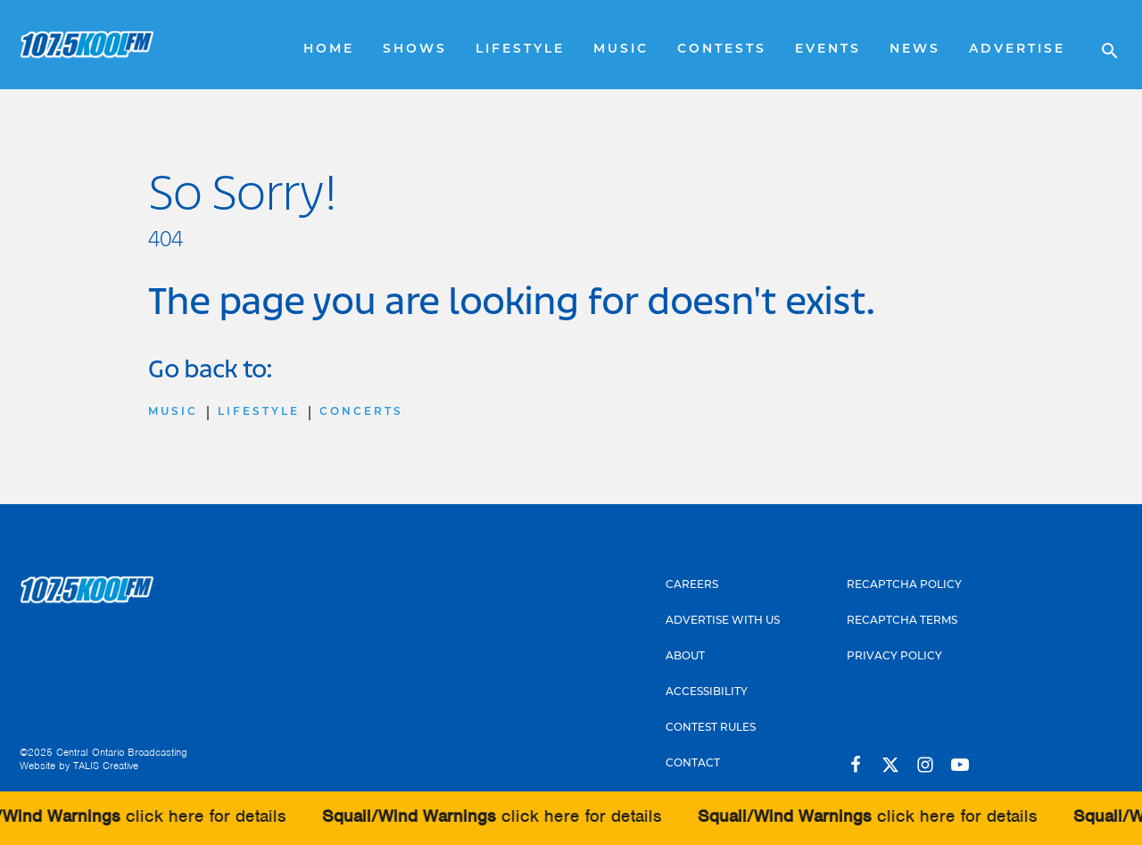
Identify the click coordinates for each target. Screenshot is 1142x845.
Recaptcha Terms (902, 621)
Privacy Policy (894, 656)
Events (828, 49)
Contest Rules (711, 728)
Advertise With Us (723, 621)
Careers (692, 585)
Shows (415, 49)
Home (328, 49)
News (915, 49)
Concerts (361, 412)
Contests (721, 49)
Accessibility (707, 692)
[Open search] (1101, 44)
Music (621, 49)
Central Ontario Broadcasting (121, 752)
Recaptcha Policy (904, 585)
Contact (693, 763)
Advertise (1017, 49)
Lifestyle (520, 49)
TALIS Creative (105, 765)
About (685, 656)
